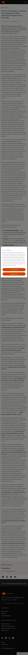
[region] (14, 262)
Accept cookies (14, 269)
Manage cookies (14, 274)
